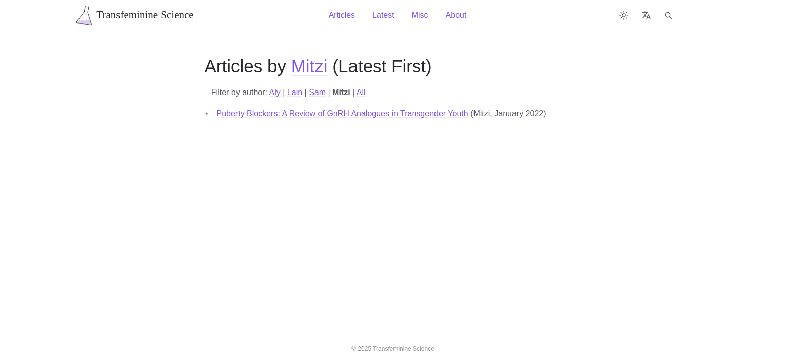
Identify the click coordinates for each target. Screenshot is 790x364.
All (361, 92)
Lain (294, 92)
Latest (383, 15)
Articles (342, 15)
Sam (317, 92)
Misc (420, 15)
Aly (275, 92)
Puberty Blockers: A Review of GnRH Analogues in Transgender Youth (342, 113)
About (456, 15)
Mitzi (309, 66)
